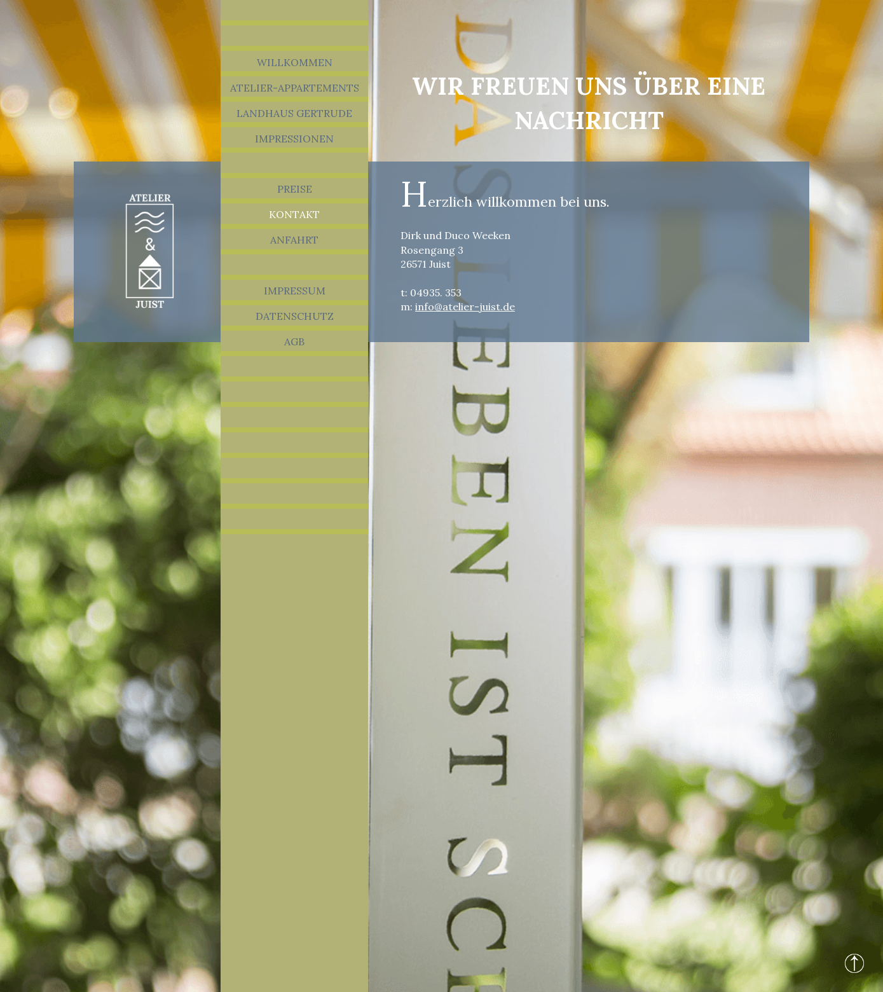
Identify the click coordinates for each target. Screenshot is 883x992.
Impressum (294, 290)
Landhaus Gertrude (294, 113)
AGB (294, 341)
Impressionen (294, 138)
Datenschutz (295, 316)
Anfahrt (294, 239)
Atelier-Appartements (294, 87)
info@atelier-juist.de (465, 306)
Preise (294, 189)
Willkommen (294, 62)
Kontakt (294, 214)
